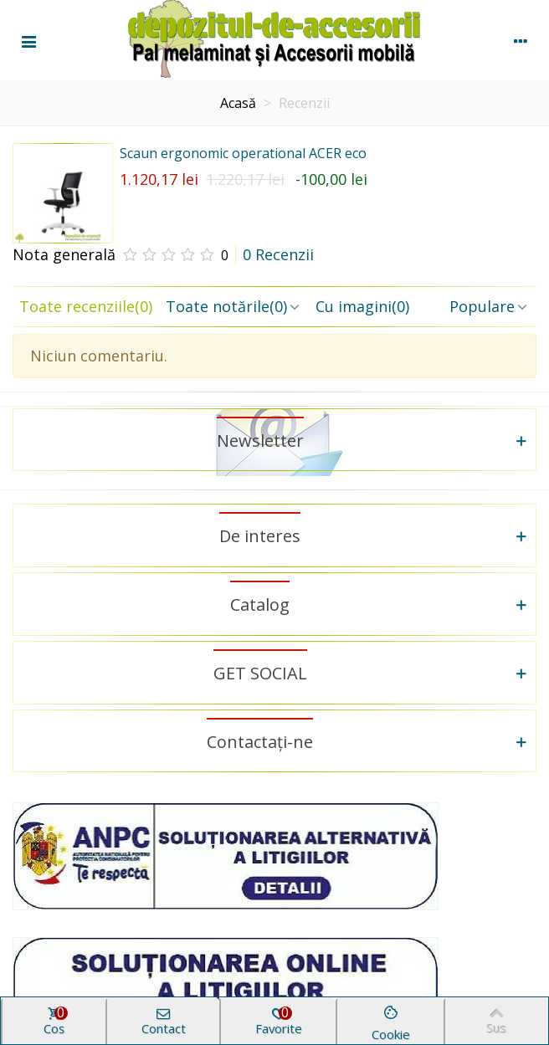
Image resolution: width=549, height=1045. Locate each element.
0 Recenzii (278, 254)
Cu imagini (362, 306)
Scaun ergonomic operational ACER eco (243, 153)
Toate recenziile (85, 306)
